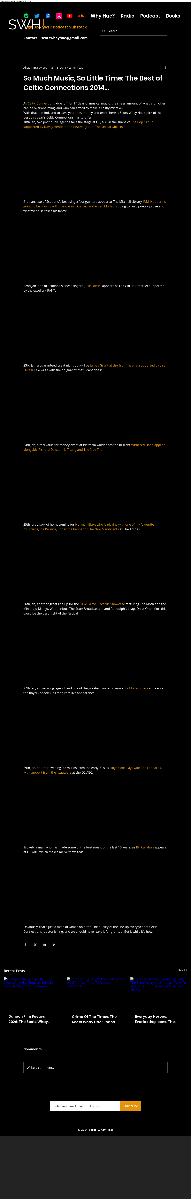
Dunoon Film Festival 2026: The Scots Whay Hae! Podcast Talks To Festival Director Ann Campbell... (29, 1019)
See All (182, 970)
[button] (150, 15)
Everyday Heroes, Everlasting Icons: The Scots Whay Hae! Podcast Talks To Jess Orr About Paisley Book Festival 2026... (158, 1019)
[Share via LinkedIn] (44, 944)
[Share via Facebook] (25, 944)
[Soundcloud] (81, 16)
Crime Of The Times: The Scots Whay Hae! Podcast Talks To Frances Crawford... (95, 1019)
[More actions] (165, 67)
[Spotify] (26, 16)
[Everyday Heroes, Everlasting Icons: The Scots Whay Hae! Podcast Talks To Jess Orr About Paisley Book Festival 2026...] (158, 993)
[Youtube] (70, 16)
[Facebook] (48, 16)
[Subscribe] (130, 1106)
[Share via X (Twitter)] (35, 944)
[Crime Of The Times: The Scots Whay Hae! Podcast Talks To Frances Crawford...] (95, 993)
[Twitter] (37, 16)
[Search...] (133, 31)
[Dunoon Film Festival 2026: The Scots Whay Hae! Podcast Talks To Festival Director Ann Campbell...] (32, 993)
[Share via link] (54, 944)
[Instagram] (59, 16)
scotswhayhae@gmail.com (64, 37)
